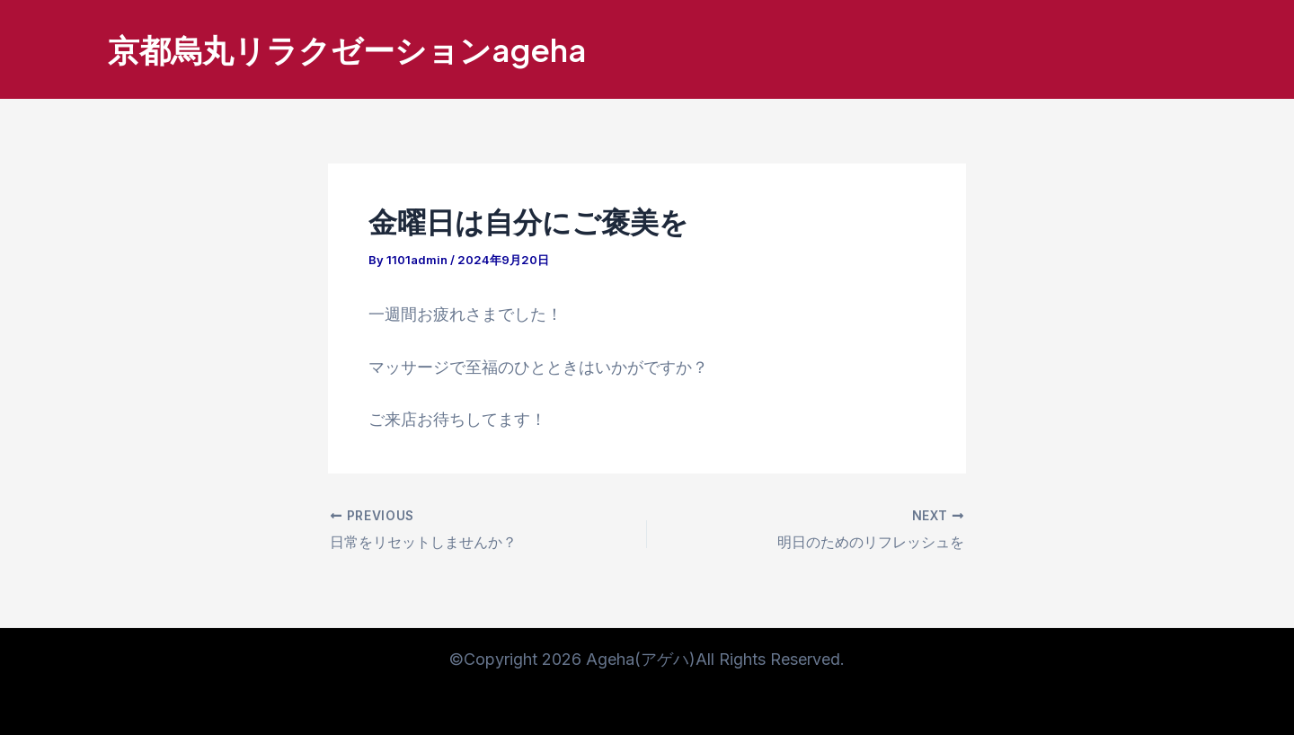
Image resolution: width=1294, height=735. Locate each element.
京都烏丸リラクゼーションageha (347, 49)
